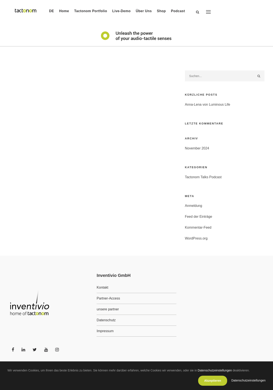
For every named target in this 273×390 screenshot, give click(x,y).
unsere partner (108, 309)
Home (64, 11)
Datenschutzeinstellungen (215, 370)
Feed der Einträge (198, 216)
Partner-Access (108, 298)
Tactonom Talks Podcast (203, 177)
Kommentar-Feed (198, 227)
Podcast (178, 11)
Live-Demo (121, 11)
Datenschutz (106, 320)
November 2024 (197, 148)
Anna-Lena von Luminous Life (207, 104)
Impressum (105, 331)
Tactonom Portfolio (90, 11)
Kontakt (102, 287)
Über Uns (144, 11)
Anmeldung (193, 205)
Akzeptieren (212, 380)
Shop (161, 11)
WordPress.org (196, 238)
